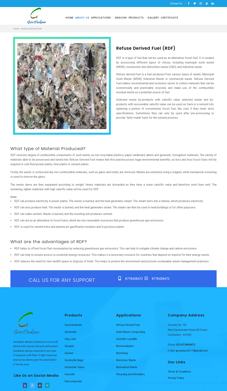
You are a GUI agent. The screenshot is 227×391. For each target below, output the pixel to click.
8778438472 (134, 279)
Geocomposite (74, 381)
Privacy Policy (176, 378)
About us (82, 17)
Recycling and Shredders (131, 374)
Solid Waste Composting (131, 332)
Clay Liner (71, 339)
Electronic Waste (126, 360)
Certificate (169, 17)
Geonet (69, 353)
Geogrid (69, 346)
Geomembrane (74, 325)
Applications (102, 17)
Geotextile (71, 332)
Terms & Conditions (180, 372)
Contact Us (176, 3)
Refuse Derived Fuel (33, 28)
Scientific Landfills (127, 339)
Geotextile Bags (74, 360)
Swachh (121, 17)
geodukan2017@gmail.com (192, 351)
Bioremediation (125, 346)
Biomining (122, 353)
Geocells (70, 374)
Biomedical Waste (127, 367)
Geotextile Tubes (75, 367)
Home (69, 17)
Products (137, 17)
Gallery (153, 17)
